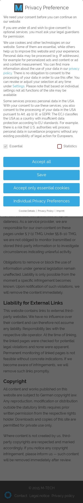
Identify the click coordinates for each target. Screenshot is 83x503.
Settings (19, 82)
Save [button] (41, 170)
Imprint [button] (60, 206)
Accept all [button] (41, 157)
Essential (13, 142)
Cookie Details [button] (27, 206)
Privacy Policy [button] (46, 206)
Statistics (67, 142)
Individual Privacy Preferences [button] (42, 197)
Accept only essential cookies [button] (41, 184)
